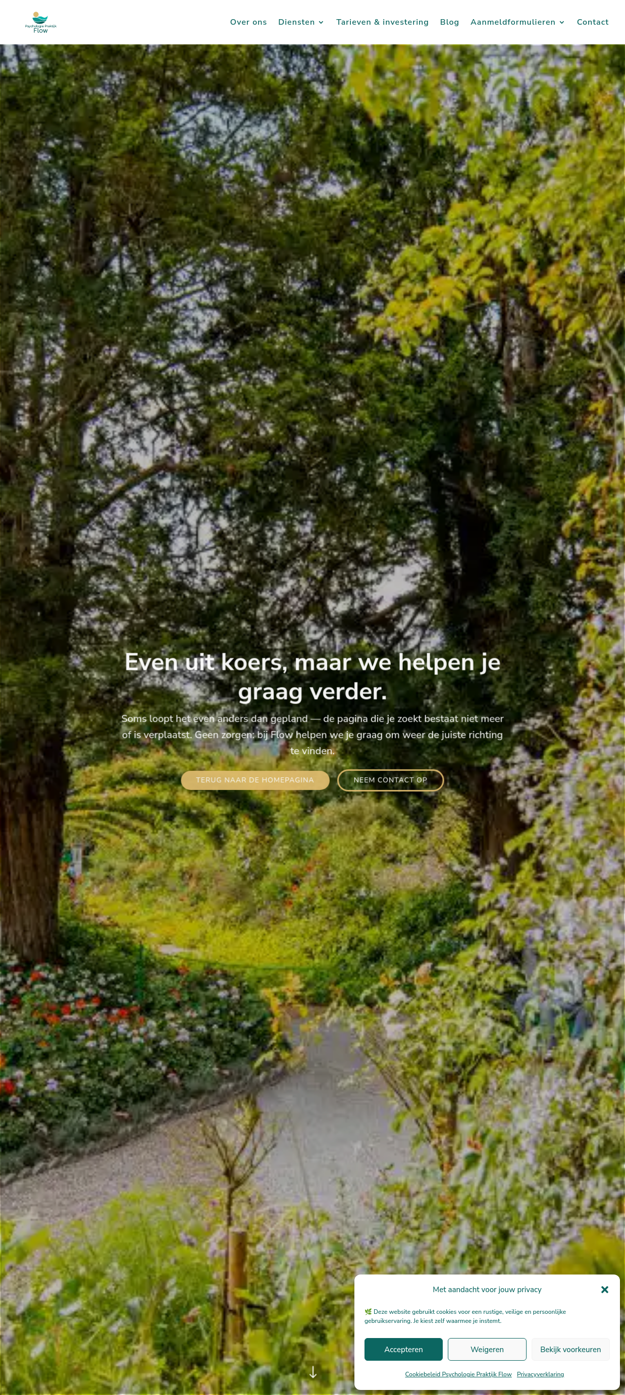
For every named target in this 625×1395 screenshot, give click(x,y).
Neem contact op (390, 779)
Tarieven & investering (382, 23)
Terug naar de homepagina (256, 779)
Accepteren (403, 1350)
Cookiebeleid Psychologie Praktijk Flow (458, 1374)
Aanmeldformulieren (513, 23)
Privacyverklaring (540, 1374)
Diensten (296, 23)
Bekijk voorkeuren (570, 1350)
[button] (605, 1290)
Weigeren (487, 1350)
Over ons (248, 23)
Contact (593, 23)
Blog (449, 23)
